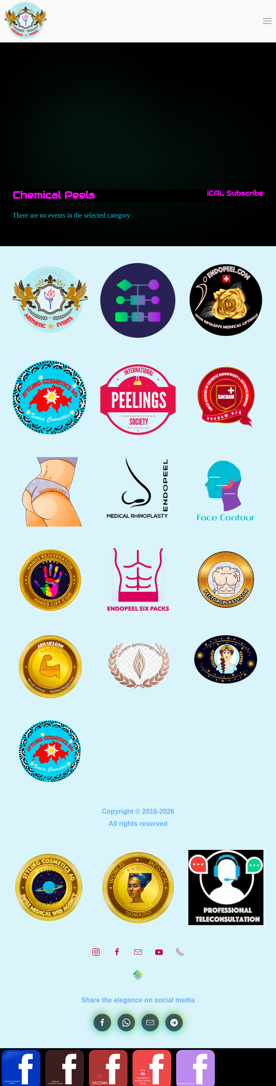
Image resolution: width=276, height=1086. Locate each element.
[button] (267, 21)
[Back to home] (25, 21)
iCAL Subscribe (233, 193)
